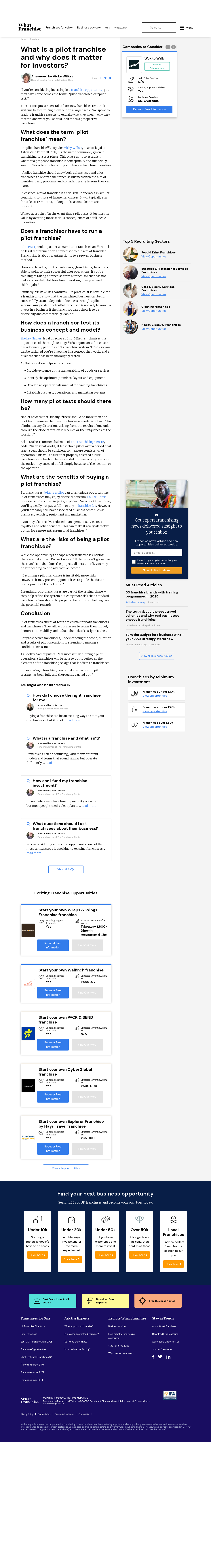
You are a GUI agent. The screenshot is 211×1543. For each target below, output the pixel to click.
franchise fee (87, 506)
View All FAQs (66, 870)
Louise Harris (96, 498)
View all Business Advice (156, 929)
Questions (34, 40)
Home (23, 40)
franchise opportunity (86, 90)
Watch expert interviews (121, 1354)
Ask (107, 27)
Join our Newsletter (162, 1350)
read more (73, 721)
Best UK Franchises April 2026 (36, 1342)
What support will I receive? (79, 1327)
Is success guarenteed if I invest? (81, 1334)
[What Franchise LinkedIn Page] (110, 79)
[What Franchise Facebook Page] (101, 79)
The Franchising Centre (87, 442)
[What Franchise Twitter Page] (105, 79)
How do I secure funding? (77, 1350)
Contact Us (84, 1415)
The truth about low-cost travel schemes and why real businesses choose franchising (152, 889)
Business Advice (117, 1327)
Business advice (89, 27)
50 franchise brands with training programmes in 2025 (152, 868)
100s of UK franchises (85, 1203)
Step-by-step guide (118, 1346)
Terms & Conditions (64, 1415)
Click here (38, 1256)
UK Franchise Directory (33, 1327)
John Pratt (28, 247)
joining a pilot (54, 493)
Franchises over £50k (32, 1380)
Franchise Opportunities (33, 1350)
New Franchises (29, 1334)
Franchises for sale (59, 27)
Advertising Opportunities (166, 1342)
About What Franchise (164, 1327)
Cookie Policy (44, 1415)
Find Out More (87, 946)
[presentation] (168, 47)
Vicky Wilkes (73, 148)
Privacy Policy (27, 1415)
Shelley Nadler (31, 339)
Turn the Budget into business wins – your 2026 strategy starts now (155, 910)
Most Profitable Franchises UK (36, 1357)
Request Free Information (53, 946)
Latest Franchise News (120, 1369)
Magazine (120, 27)
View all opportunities (66, 1169)
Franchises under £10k (32, 1365)
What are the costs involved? (79, 1357)
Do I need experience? (75, 1342)
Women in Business (118, 1362)
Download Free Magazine (165, 1334)
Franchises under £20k (33, 1373)
